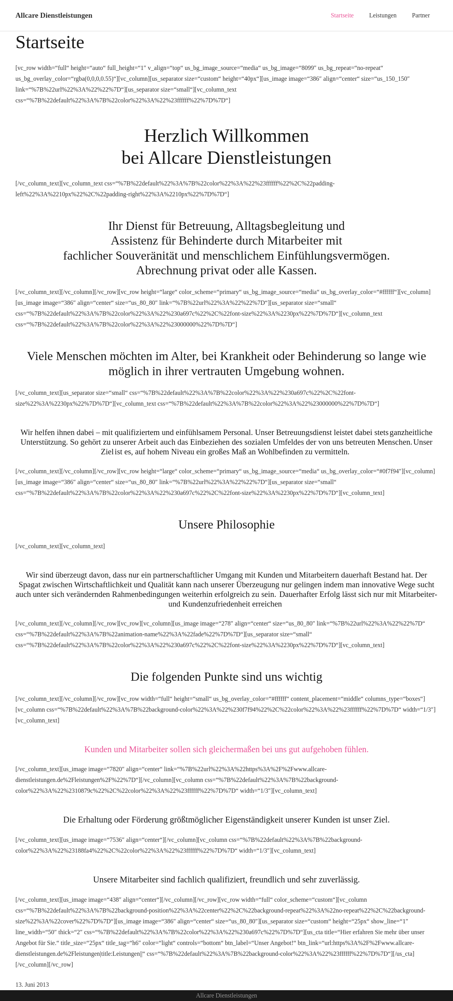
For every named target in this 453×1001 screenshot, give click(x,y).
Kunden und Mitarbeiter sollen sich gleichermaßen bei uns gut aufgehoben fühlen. (227, 749)
